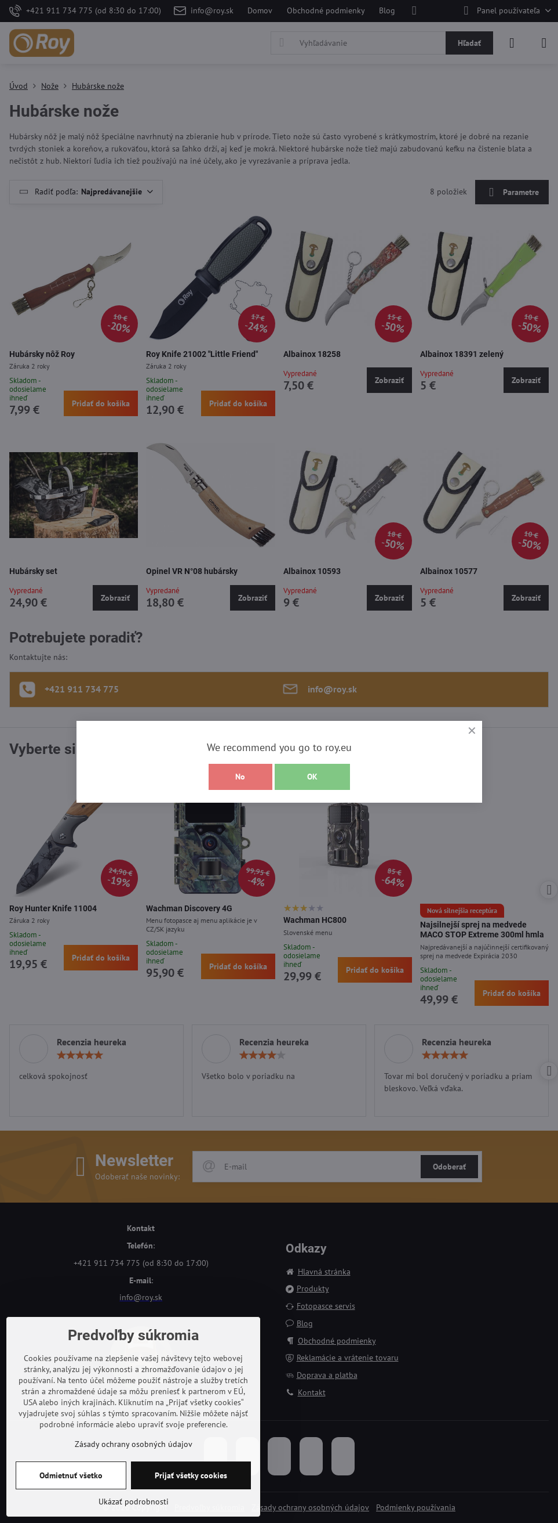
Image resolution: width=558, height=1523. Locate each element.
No (240, 776)
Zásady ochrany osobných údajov (133, 1444)
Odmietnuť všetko (71, 1475)
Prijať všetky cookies (191, 1475)
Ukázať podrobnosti (134, 1501)
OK (312, 776)
